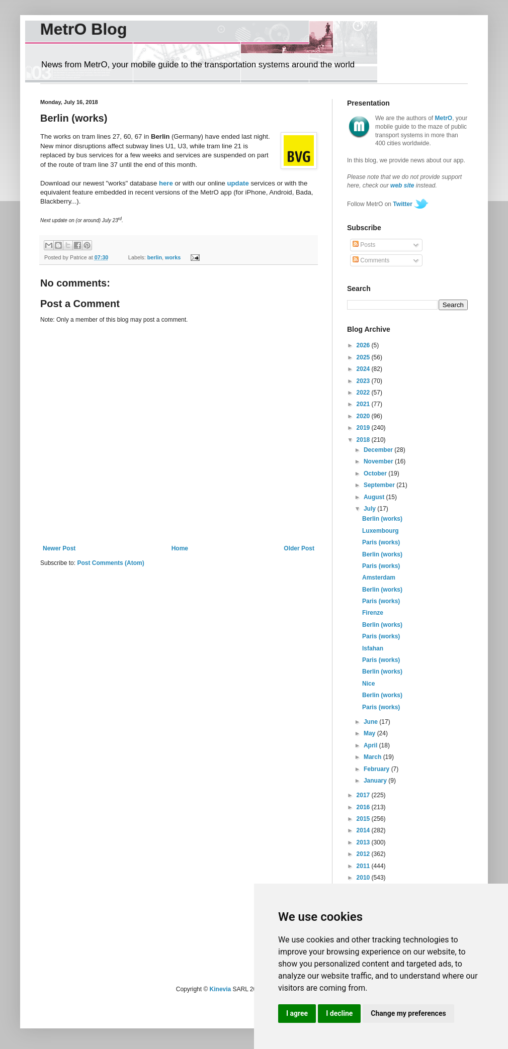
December (379, 449)
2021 (364, 404)
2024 (364, 368)
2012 (364, 853)
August (375, 497)
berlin (154, 257)
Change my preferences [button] (408, 1013)
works (173, 257)
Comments (371, 260)
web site (402, 185)
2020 (364, 416)
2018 (364, 439)
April (371, 745)
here (166, 183)
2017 (364, 795)
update (238, 183)
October (376, 473)
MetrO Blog (83, 29)
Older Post (299, 548)
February (377, 769)
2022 (364, 392)
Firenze (372, 612)
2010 (364, 877)
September (380, 485)
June (371, 721)
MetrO (444, 118)
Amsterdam (378, 577)
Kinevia (220, 989)
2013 (364, 842)
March (373, 756)
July (370, 508)
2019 (364, 427)
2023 (364, 381)
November (379, 461)
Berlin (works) (382, 518)
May (370, 733)
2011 (364, 866)
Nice (368, 683)
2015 (364, 818)
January (376, 780)
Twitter (402, 204)
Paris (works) (381, 542)
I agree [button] (297, 1013)
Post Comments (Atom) (110, 562)
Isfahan (372, 648)
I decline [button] (339, 1013)
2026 (364, 345)
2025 (364, 357)
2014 (364, 830)
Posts (364, 244)
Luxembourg (380, 530)
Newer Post (59, 548)
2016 (364, 807)
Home (180, 548)
